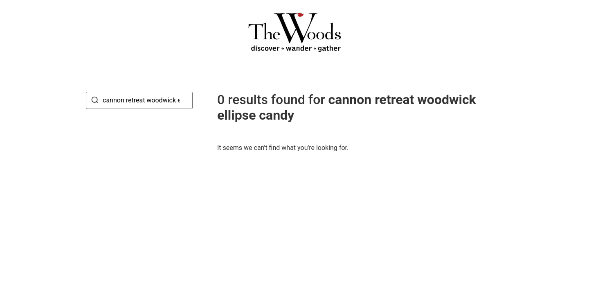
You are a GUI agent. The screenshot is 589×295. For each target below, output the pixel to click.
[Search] (95, 101)
